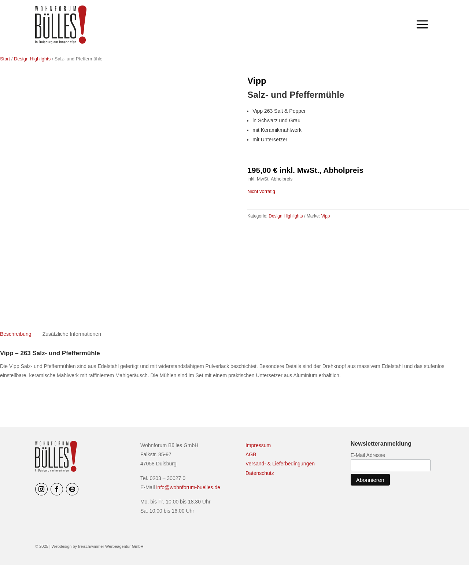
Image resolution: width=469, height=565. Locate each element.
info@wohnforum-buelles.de (188, 487)
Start (5, 59)
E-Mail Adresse (368, 455)
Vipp (256, 81)
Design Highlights (32, 59)
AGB (250, 454)
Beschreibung (16, 334)
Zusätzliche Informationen (72, 334)
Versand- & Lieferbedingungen (280, 464)
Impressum (258, 445)
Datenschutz (259, 473)
